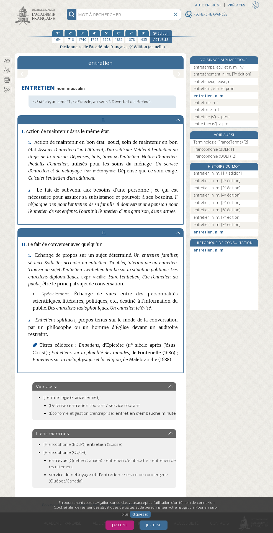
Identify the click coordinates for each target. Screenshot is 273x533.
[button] (7, 60)
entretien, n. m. (209, 95)
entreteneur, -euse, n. (212, 81)
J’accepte (119, 525)
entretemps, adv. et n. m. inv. (219, 67)
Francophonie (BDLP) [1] (215, 149)
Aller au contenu (36, 5)
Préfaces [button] (236, 5)
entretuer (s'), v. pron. (212, 116)
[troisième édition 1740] (82, 36)
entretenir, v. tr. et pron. (214, 88)
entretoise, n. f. (207, 109)
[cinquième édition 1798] (106, 36)
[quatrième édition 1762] (94, 36)
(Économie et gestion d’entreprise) (112, 413)
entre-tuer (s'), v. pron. (212, 123)
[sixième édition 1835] (118, 36)
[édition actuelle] (161, 36)
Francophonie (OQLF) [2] (215, 156)
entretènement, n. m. (222, 74)
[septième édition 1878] (130, 36)
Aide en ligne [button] (208, 5)
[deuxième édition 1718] (70, 36)
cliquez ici (140, 514)
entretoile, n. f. (206, 102)
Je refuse (153, 525)
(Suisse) (82, 444)
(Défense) (94, 405)
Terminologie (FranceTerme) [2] (221, 142)
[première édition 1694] (57, 36)
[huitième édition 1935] (143, 36)
